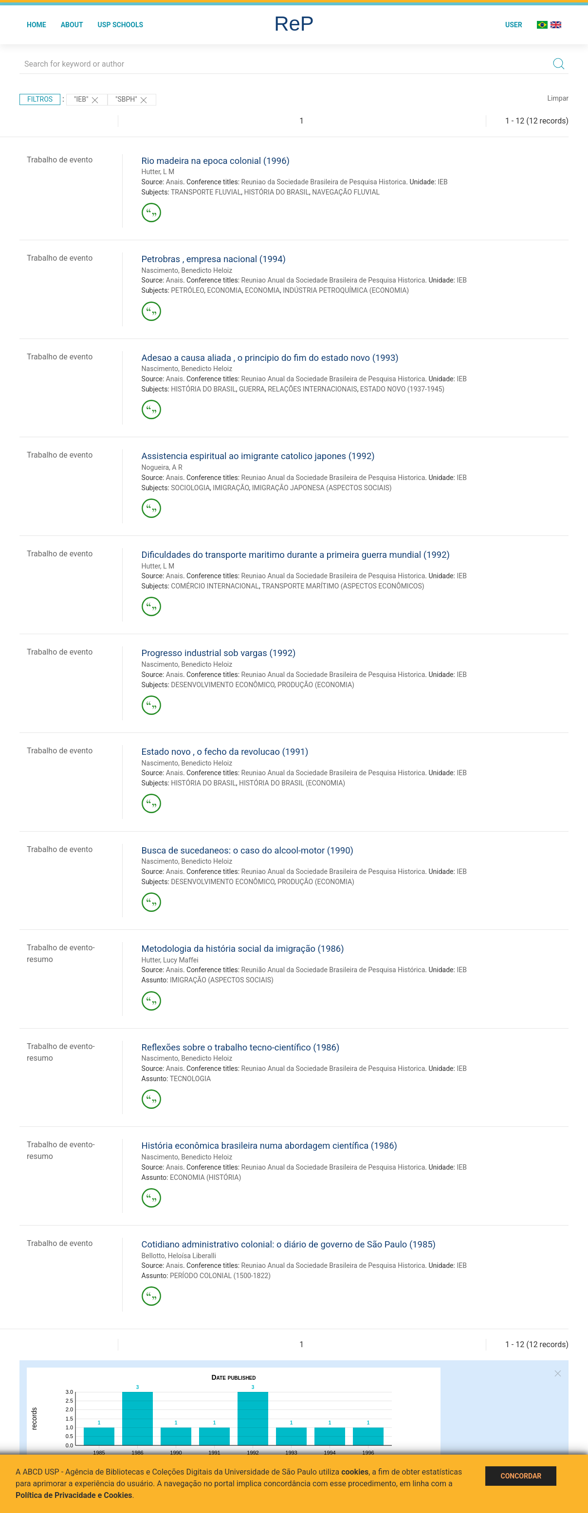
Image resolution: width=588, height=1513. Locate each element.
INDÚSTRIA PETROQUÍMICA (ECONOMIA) (346, 290)
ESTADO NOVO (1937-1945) (402, 389)
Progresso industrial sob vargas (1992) (219, 653)
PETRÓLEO (187, 290)
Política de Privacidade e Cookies (74, 1495)
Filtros (40, 99)
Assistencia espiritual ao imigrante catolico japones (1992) (258, 456)
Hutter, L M (158, 172)
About (72, 25)
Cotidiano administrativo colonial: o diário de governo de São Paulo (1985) (289, 1244)
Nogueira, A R (162, 467)
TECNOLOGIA (190, 1079)
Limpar (558, 98)
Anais (174, 182)
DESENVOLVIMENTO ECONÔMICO (223, 685)
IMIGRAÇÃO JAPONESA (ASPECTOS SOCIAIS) (322, 488)
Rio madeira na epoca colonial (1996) (216, 161)
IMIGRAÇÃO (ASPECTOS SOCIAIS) (222, 980)
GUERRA (252, 389)
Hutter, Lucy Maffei (170, 960)
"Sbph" (131, 100)
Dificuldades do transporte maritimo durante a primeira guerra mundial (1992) (296, 555)
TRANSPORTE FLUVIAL (206, 192)
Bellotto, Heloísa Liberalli (179, 1256)
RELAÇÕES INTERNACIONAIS (312, 389)
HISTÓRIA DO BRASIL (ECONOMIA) (292, 783)
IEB (443, 182)
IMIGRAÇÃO (231, 488)
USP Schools (121, 25)
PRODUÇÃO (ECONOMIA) (315, 685)
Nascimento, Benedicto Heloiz (187, 270)
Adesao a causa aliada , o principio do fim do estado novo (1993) (270, 358)
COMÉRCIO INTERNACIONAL (215, 586)
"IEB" (87, 100)
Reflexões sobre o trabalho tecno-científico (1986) (241, 1047)
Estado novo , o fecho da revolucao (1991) (225, 752)
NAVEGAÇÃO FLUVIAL (346, 192)
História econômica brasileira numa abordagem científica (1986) (269, 1145)
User (513, 25)
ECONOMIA (224, 290)
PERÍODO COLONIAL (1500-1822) (220, 1276)
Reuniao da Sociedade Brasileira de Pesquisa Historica (323, 182)
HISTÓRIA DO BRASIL (276, 192)
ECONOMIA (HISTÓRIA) (205, 1177)
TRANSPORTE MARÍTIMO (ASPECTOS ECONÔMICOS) (343, 586)
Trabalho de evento (59, 159)
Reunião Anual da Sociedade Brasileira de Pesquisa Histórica (333, 970)
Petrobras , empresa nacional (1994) (214, 259)
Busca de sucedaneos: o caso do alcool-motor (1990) (247, 850)
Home (36, 25)
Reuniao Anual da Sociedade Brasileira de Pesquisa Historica (333, 280)
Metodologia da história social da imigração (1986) (243, 948)
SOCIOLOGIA (190, 488)
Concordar (520, 1476)
